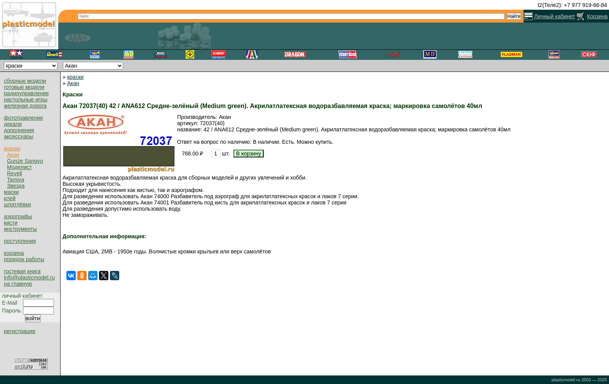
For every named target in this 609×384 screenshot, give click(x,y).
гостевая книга (22, 271)
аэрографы (18, 216)
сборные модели (25, 81)
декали (13, 124)
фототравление (23, 118)
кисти (10, 223)
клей (10, 198)
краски (12, 148)
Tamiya (15, 179)
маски (11, 192)
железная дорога (25, 106)
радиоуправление (26, 93)
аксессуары (18, 136)
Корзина (597, 16)
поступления (20, 241)
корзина (14, 253)
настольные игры (25, 99)
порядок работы (24, 259)
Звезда (15, 186)
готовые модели (24, 87)
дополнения (19, 130)
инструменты (20, 229)
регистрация (19, 331)
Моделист (19, 167)
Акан (13, 155)
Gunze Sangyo (25, 161)
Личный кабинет (554, 16)
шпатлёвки (17, 204)
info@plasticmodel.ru (29, 277)
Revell (14, 173)
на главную (18, 284)
